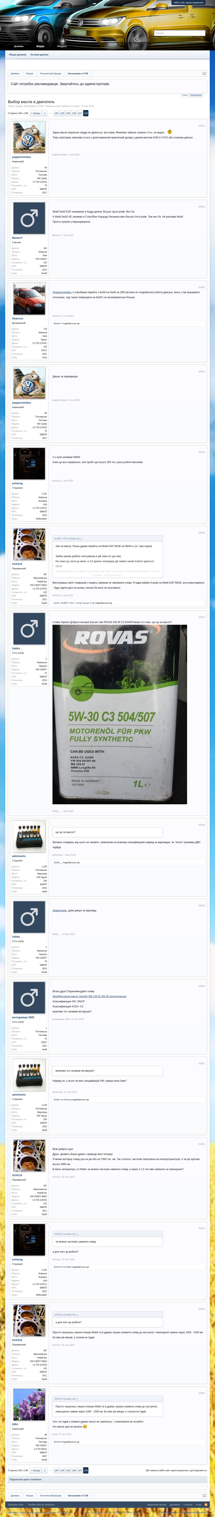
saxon (57, 603)
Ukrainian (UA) (15, 1504)
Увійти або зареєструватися (188, 2)
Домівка (18, 46)
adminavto (19, 856)
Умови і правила (169, 1512)
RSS (206, 1504)
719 (45, 329)
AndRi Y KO (67, 603)
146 (74, 113)
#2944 (201, 371)
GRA (15, 1424)
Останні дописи (39, 54)
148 (86, 113)
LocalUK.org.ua (26, 1512)
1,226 (44, 866)
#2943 (201, 287)
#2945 (201, 452)
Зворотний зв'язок (156, 1504)
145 (68, 113)
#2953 (201, 1228)
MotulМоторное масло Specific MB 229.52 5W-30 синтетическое (89, 996)
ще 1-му (90, 603)
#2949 (201, 905)
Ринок (184, 95)
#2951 (201, 1063)
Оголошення (195, 94)
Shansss (17, 318)
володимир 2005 (23, 1017)
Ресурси (62, 46)
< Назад (35, 113)
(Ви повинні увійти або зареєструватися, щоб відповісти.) (176, 1470)
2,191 (44, 494)
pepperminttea (21, 157)
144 (62, 113)
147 (80, 113)
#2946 (201, 532)
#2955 (201, 1393)
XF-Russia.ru (64, 1512)
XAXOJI (17, 564)
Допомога (175, 1504)
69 (46, 1435)
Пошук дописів (17, 54)
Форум (40, 46)
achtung (17, 483)
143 (56, 113)
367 (45, 574)
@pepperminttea (61, 292)
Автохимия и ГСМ (33, 106)
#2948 (201, 825)
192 (45, 248)
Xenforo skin (34, 1504)
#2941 (201, 126)
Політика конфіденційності (194, 1512)
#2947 (201, 617)
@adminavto (59, 910)
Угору (199, 1504)
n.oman (79, 603)
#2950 (201, 986)
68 (46, 168)
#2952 (201, 1144)
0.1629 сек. (96, 1512)
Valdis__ (17, 648)
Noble (57, 1099)
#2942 (201, 206)
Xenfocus (49, 1504)
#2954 (201, 1309)
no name (75, 106)
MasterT (17, 237)
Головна (188, 1504)
